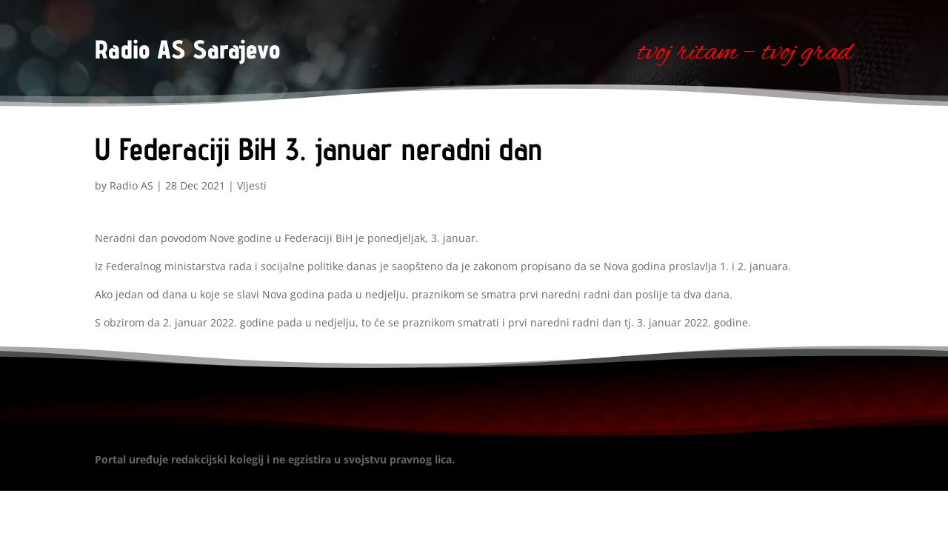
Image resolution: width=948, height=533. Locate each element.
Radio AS (131, 185)
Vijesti (252, 185)
